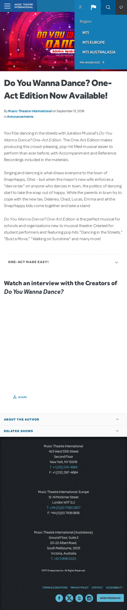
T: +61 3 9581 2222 (63, 559)
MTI (85, 32)
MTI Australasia (98, 52)
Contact (97, 587)
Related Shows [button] (18, 431)
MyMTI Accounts (80, 7)
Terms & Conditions (54, 587)
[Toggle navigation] (6, 6)
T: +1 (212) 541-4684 (63, 467)
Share (22, 397)
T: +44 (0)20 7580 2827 (64, 508)
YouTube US (79, 598)
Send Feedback (110, 597)
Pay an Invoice (90, 62)
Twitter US (69, 598)
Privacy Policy (79, 587)
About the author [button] (21, 419)
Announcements (20, 116)
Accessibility (114, 587)
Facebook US (59, 598)
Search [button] (108, 7)
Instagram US (89, 598)
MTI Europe (93, 42)
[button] (93, 7)
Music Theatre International (30, 111)
